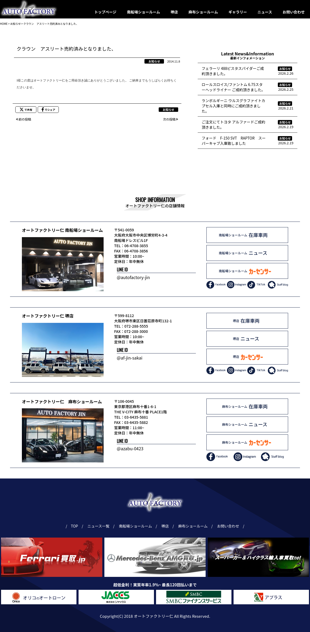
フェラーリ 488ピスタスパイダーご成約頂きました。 (233, 71)
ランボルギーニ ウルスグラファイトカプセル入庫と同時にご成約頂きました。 (233, 106)
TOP (74, 526)
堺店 (174, 12)
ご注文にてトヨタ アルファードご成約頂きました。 (233, 124)
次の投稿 (169, 119)
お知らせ (154, 61)
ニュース (265, 12)
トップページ (105, 12)
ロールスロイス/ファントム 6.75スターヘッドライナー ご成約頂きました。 (233, 87)
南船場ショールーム (143, 12)
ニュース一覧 (99, 526)
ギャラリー (238, 12)
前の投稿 (24, 119)
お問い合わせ (294, 12)
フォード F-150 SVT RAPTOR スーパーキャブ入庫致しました (234, 140)
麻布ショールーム (203, 12)
